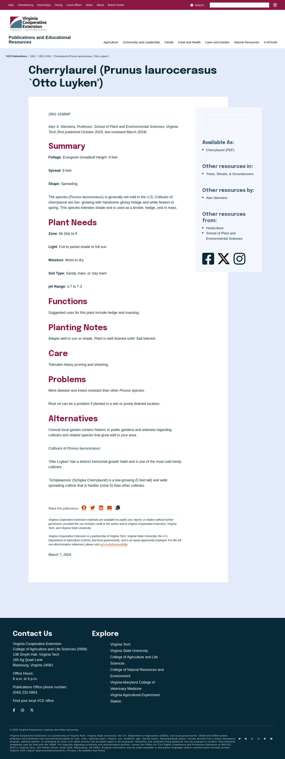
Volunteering (25, 5)
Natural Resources (246, 42)
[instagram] (260, 740)
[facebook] (247, 740)
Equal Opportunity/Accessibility (46, 750)
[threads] (253, 740)
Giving (59, 5)
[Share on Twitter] (92, 508)
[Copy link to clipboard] (118, 507)
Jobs (11, 5)
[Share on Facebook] (84, 508)
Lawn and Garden (217, 42)
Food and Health (189, 42)
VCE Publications (17, 56)
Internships (43, 5)
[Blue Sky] (241, 740)
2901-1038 (46, 56)
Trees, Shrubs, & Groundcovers (230, 174)
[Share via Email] (109, 508)
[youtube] (272, 740)
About (100, 5)
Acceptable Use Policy (92, 750)
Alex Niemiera (216, 198)
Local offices (74, 5)
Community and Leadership (141, 42)
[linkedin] (266, 740)
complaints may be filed (24, 744)
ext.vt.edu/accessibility (113, 544)
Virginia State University (129, 651)
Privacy (71, 750)
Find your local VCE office (33, 701)
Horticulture (214, 228)
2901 (33, 56)
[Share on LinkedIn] (101, 508)
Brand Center (116, 5)
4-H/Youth (270, 42)
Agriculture (111, 42)
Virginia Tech (120, 644)
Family (168, 42)
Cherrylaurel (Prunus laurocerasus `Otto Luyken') (81, 56)
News (89, 5)
